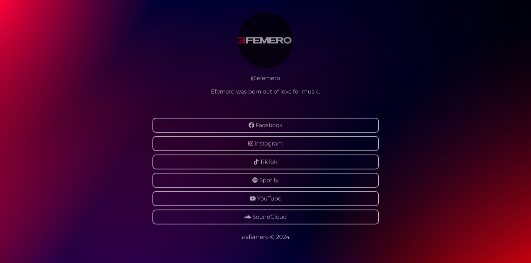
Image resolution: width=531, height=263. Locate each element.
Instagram (265, 143)
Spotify (265, 180)
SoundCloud (265, 217)
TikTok (265, 161)
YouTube (265, 198)
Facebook (265, 125)
